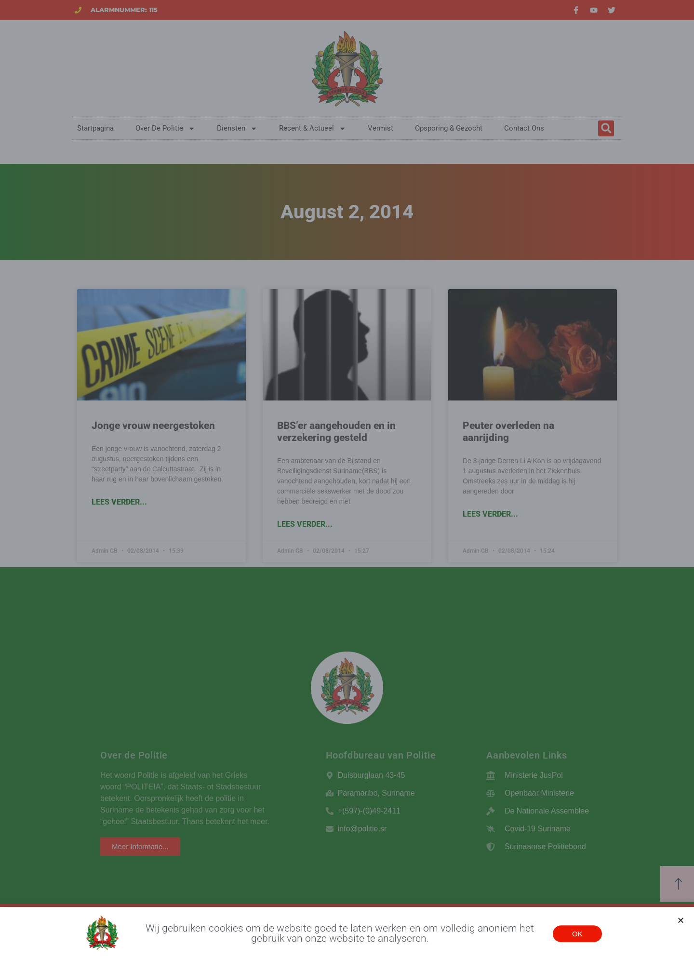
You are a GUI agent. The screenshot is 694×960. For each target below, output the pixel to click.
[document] (347, 480)
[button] (680, 921)
